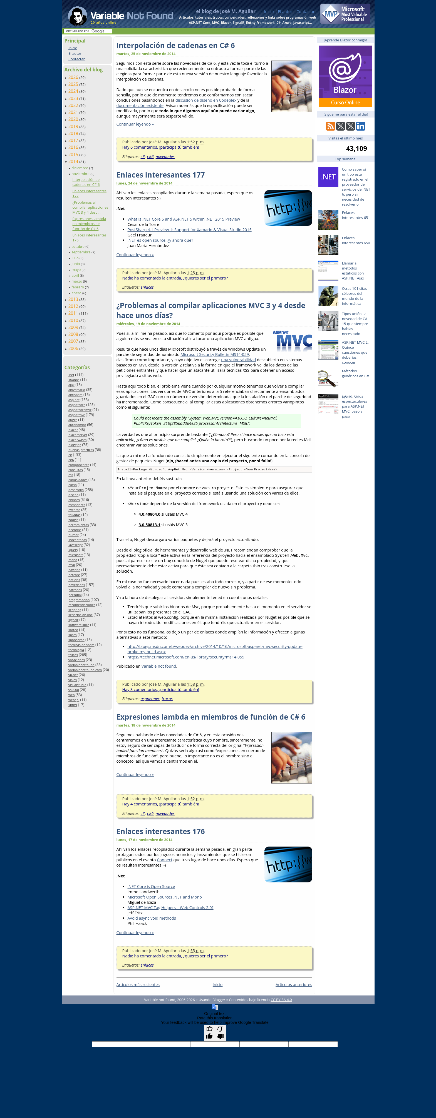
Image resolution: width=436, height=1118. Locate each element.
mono (72, 560)
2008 (74, 334)
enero (76, 292)
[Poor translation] (220, 1033)
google (73, 520)
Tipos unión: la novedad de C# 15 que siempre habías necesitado (355, 323)
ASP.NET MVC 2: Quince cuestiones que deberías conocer (355, 352)
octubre (78, 246)
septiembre (81, 251)
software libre (78, 625)
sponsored (76, 640)
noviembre (80, 173)
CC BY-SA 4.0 (281, 1000)
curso (72, 485)
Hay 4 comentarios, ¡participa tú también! (160, 804)
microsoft (75, 555)
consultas (75, 470)
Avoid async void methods (152, 918)
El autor (285, 11)
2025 (74, 84)
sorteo (73, 630)
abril (75, 275)
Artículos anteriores (294, 985)
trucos (73, 655)
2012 (74, 306)
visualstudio (77, 685)
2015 (74, 154)
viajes (72, 680)
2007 (74, 341)
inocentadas (77, 540)
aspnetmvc (76, 415)
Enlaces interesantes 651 (356, 215)
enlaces (74, 500)
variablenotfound (81, 665)
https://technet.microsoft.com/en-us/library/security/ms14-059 (186, 657)
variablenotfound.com (85, 670)
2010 (74, 320)
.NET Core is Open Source (151, 887)
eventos (74, 510)
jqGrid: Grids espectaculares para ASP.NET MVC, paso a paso (354, 406)
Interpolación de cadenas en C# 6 (86, 182)
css (70, 475)
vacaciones (76, 660)
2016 (74, 147)
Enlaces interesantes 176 (161, 832)
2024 (74, 91)
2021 (74, 112)
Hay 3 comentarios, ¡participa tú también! (160, 690)
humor (73, 535)
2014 (74, 161)
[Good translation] (209, 1033)
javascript (75, 545)
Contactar (305, 11)
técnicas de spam (81, 645)
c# (70, 455)
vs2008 (73, 690)
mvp (71, 565)
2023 (74, 98)
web (71, 695)
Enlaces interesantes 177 (161, 175)
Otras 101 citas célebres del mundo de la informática (354, 296)
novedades (76, 585)
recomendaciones (81, 605)
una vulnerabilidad (238, 359)
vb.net (73, 675)
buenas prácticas (81, 450)
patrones (75, 590)
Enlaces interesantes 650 (356, 240)
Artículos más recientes (138, 985)
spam (72, 635)
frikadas (74, 515)
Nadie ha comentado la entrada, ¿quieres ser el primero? (175, 278)
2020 (74, 119)
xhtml (72, 705)
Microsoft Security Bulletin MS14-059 (214, 354)
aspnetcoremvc (79, 410)
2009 (74, 327)
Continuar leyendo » (135, 124)
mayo (76, 269)
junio (76, 263)
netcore (74, 575)
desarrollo (76, 490)
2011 (74, 313)
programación (79, 600)
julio (75, 257)
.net (71, 375)
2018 (74, 133)
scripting (74, 610)
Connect (164, 860)
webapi (73, 700)
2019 (74, 126)
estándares (76, 505)
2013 (74, 299)
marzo (77, 281)
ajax (71, 385)
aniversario (76, 390)
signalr (73, 620)
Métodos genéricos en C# (355, 373)
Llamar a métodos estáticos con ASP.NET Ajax (353, 271)
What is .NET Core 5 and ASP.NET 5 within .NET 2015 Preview (184, 219)
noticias (74, 580)
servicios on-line (80, 615)
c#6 (71, 460)
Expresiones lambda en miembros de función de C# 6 (89, 223)
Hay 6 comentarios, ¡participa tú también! (160, 147)
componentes (78, 465)
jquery (73, 550)
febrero (78, 287)
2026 (74, 77)
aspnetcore (76, 405)
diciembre (80, 167)
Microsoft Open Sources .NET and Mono (165, 897)
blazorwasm (77, 440)
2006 (74, 348)
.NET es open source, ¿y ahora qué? (160, 240)
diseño (73, 495)
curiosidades (78, 480)
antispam (75, 395)
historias (74, 530)
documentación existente (140, 105)
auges (72, 420)
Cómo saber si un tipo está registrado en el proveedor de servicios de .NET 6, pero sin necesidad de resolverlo (356, 187)
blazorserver (77, 435)
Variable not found (159, 666)
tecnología (76, 650)
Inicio (269, 11)
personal (75, 595)
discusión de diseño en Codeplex (205, 100)
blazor (73, 430)
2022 (74, 105)
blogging (74, 445)
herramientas (78, 525)
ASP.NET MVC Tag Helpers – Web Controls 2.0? (171, 908)
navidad (74, 570)
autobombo (77, 425)
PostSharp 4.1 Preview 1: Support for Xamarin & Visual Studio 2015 (190, 229)
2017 (74, 140)
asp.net (74, 400)
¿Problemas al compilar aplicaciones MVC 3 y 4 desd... (90, 207)
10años (74, 380)
